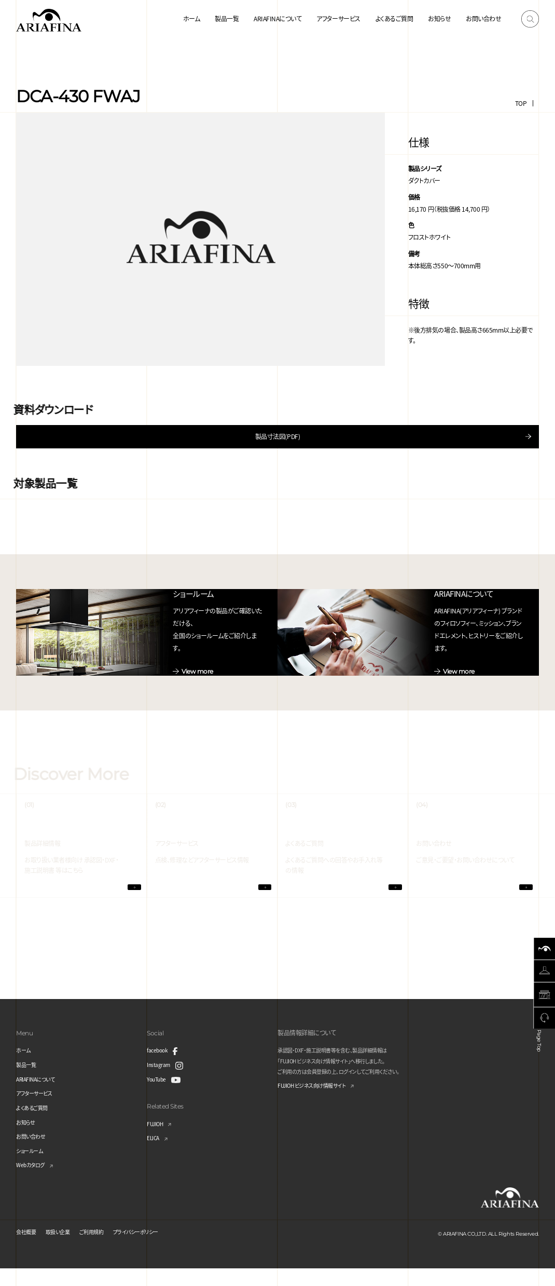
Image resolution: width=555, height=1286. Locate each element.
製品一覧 (227, 18)
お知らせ (439, 18)
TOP (521, 103)
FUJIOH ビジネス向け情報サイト (320, 1103)
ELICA (155, 1155)
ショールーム (32, 1167)
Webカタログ (33, 1182)
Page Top (541, 1053)
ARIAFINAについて (277, 18)
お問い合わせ (483, 18)
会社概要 (28, 1248)
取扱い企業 (64, 1248)
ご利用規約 (103, 1248)
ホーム (191, 18)
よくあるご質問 (394, 18)
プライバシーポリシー (155, 1248)
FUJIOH (157, 1140)
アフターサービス (338, 18)
